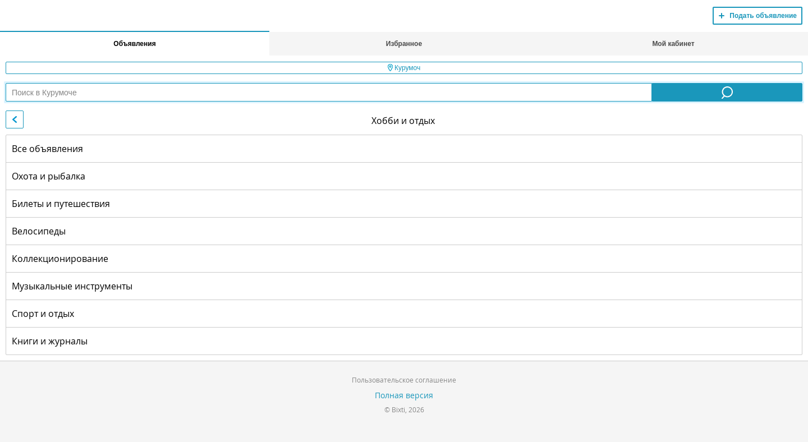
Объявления (134, 44)
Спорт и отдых (43, 313)
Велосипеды (39, 231)
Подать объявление (763, 16)
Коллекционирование (60, 258)
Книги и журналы (50, 341)
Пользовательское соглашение (404, 379)
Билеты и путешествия (61, 203)
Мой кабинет (673, 44)
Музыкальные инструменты (72, 286)
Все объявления (47, 148)
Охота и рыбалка (48, 176)
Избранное (404, 44)
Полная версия (404, 395)
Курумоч (404, 68)
